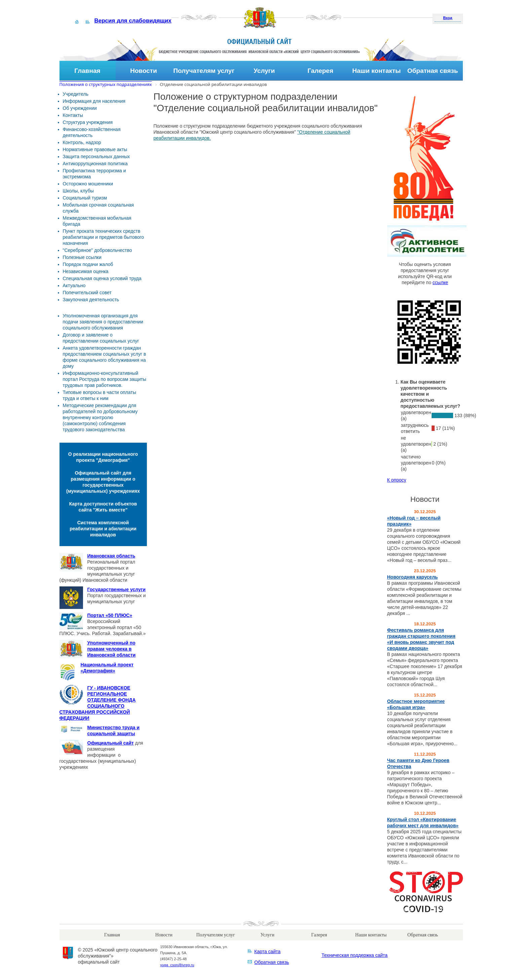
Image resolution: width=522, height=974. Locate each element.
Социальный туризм (85, 198)
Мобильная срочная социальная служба (98, 208)
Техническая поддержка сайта (355, 955)
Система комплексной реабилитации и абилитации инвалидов (103, 528)
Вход (447, 18)
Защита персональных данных (96, 156)
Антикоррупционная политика (95, 163)
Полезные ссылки (82, 257)
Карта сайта (267, 951)
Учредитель (75, 94)
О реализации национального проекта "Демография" (103, 457)
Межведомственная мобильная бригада (97, 221)
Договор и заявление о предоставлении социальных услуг (101, 338)
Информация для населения (94, 101)
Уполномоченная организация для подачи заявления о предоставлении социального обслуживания (103, 321)
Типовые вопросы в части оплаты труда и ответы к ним (99, 395)
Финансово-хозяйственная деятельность (92, 132)
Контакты (73, 115)
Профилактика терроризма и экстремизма (94, 173)
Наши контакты (376, 70)
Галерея (320, 70)
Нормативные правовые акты (95, 149)
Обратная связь (432, 70)
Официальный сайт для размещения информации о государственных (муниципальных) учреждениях (103, 482)
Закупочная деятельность (91, 299)
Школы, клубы (78, 190)
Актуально (74, 285)
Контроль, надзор (82, 142)
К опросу (396, 480)
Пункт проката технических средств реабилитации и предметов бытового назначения (103, 237)
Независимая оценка (86, 271)
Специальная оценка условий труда (102, 278)
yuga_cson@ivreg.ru (177, 965)
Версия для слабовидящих (132, 20)
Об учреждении (80, 108)
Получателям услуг (204, 70)
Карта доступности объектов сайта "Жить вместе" (103, 507)
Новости (143, 70)
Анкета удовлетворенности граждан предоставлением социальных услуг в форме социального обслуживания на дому (104, 357)
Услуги (264, 70)
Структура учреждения (88, 122)
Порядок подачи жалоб (88, 264)
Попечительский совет (87, 292)
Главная (87, 70)
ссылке (440, 282)
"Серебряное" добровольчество (97, 250)
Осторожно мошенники (88, 183)
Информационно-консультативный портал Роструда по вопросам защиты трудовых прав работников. (105, 379)
